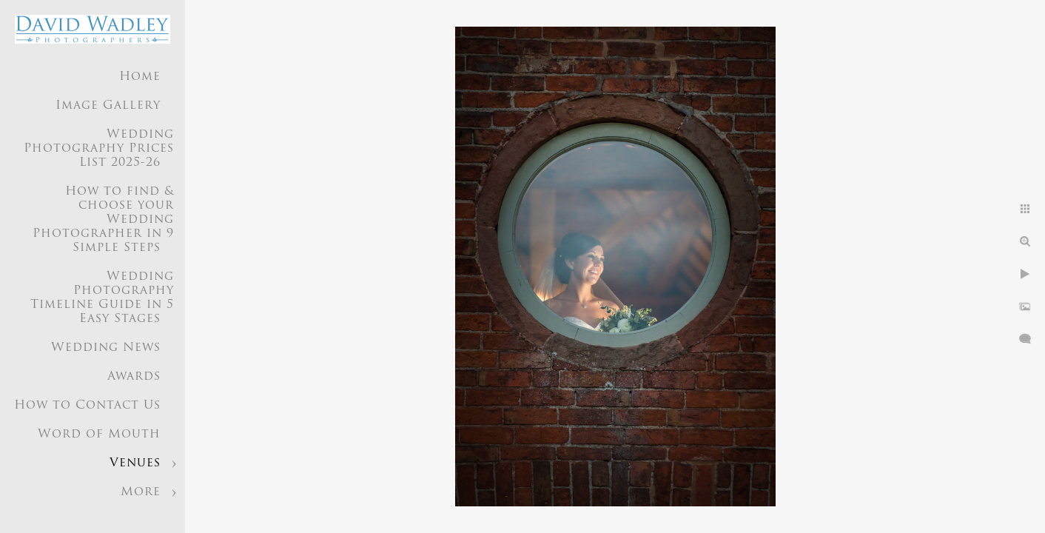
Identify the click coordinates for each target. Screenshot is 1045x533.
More (141, 492)
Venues (135, 463)
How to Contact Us (87, 406)
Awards (134, 377)
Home (140, 77)
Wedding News (106, 348)
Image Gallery (108, 106)
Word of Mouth (99, 434)
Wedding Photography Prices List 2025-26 (99, 149)
